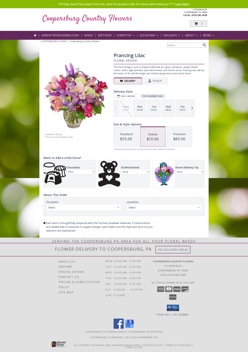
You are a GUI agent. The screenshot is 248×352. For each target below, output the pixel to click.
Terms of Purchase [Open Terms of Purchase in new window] (179, 345)
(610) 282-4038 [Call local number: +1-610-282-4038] (199, 15)
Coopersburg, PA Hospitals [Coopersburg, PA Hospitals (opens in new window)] (145, 331)
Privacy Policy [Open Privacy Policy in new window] (153, 345)
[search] (204, 45)
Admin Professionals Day (60, 35)
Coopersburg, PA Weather (106, 337)
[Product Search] (184, 45)
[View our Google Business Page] (129, 327)
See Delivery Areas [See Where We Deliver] (173, 249)
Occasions (149, 35)
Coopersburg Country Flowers (87, 18)
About (191, 35)
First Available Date (153, 95)
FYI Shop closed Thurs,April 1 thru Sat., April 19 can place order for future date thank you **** (124, 4)
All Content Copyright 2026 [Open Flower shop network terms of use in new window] (92, 345)
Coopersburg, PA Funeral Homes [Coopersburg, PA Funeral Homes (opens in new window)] (105, 331)
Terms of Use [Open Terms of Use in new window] (134, 347)
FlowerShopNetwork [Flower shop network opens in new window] (126, 345)
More (209, 35)
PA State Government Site (142, 337)
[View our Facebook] (119, 327)
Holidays (172, 35)
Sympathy (126, 35)
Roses (88, 35)
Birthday (105, 35)
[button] (198, 24)
